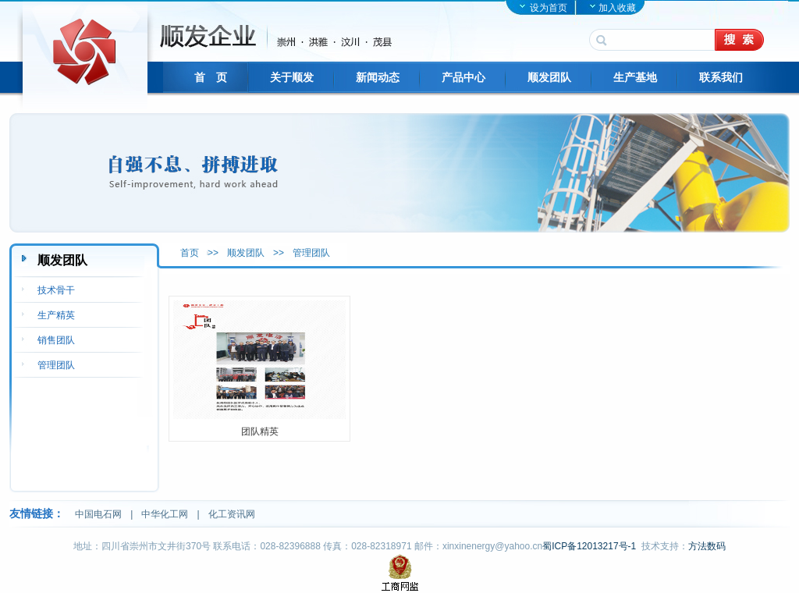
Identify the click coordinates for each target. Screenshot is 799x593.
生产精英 (56, 315)
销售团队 (56, 340)
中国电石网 (98, 514)
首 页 (210, 77)
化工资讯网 (231, 514)
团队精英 (260, 431)
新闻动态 (378, 77)
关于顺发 (292, 77)
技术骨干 (56, 290)
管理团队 (311, 252)
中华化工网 (164, 514)
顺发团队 (549, 77)
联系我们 (721, 77)
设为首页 (548, 7)
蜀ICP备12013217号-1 (589, 546)
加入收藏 (617, 7)
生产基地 (635, 77)
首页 (189, 252)
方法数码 (707, 546)
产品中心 (463, 77)
